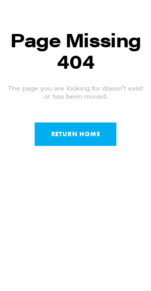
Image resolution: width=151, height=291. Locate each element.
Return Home (75, 134)
